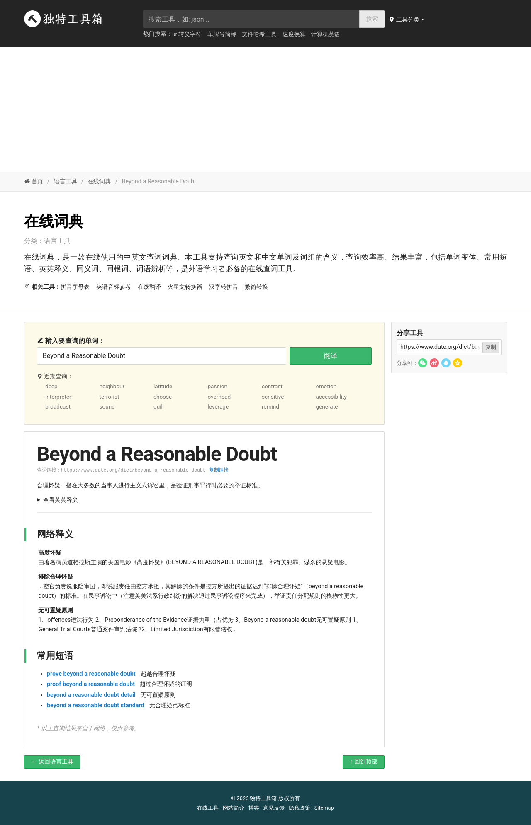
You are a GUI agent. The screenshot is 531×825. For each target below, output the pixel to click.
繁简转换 (256, 286)
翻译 (330, 356)
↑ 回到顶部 (364, 761)
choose (162, 396)
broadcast (58, 406)
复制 (490, 347)
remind (270, 406)
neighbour (111, 386)
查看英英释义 (60, 500)
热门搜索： (157, 33)
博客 (253, 808)
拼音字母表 (75, 286)
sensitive (273, 396)
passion (217, 386)
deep (51, 386)
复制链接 (218, 470)
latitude (162, 386)
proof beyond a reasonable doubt (91, 684)
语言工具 (65, 181)
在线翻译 (149, 286)
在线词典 (99, 181)
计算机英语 (325, 34)
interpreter (58, 396)
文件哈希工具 (259, 34)
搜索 (372, 18)
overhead (219, 396)
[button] (407, 19)
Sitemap (324, 808)
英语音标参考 (113, 286)
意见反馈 (274, 808)
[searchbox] (251, 19)
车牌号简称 (221, 34)
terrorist (109, 396)
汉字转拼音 (223, 286)
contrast (272, 386)
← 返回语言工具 (52, 761)
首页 (33, 181)
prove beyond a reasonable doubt (91, 673)
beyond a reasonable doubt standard (95, 705)
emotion (326, 386)
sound (106, 406)
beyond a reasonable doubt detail (91, 694)
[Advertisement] (265, 109)
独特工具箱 (263, 798)
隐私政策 (299, 808)
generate (327, 406)
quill (158, 406)
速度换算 (294, 34)
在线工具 (208, 808)
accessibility (331, 396)
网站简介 (233, 808)
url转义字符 (187, 34)
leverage (218, 406)
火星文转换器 (185, 286)
